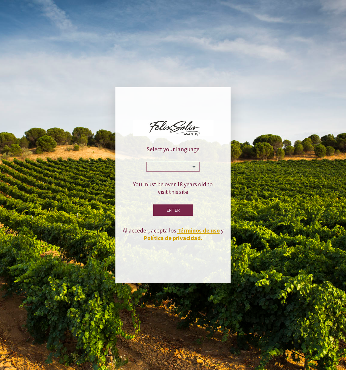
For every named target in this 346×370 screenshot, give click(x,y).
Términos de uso (198, 230)
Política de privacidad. (173, 238)
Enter (173, 210)
